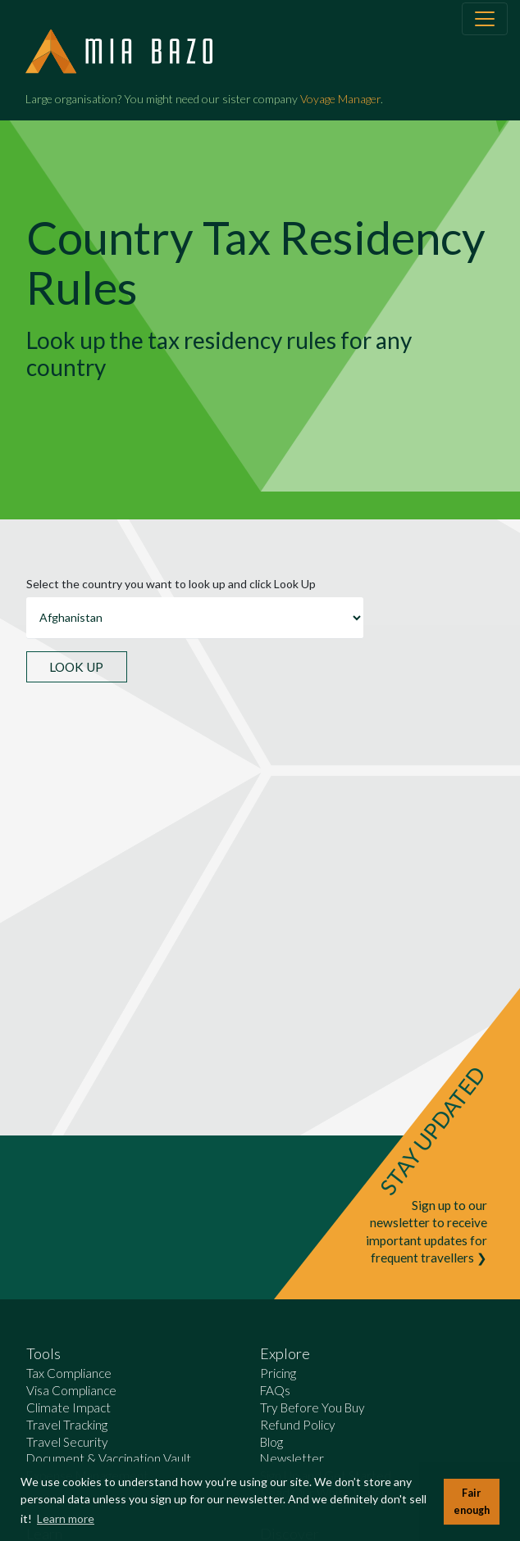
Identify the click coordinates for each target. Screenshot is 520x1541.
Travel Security (67, 1441)
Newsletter (292, 1458)
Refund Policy (297, 1424)
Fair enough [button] (472, 1501)
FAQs (275, 1390)
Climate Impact (68, 1407)
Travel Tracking (66, 1424)
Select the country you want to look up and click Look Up (171, 584)
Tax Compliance (69, 1373)
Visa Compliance (71, 1390)
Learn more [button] (65, 1518)
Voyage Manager (340, 99)
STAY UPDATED (432, 1130)
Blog (271, 1441)
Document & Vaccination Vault (108, 1458)
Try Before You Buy (312, 1407)
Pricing (278, 1373)
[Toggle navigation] (485, 18)
